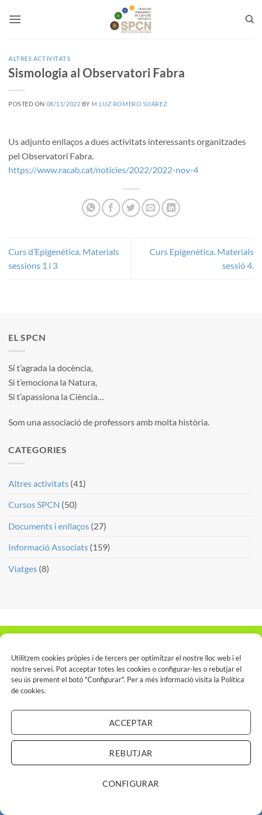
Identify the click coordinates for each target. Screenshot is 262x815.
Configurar (131, 783)
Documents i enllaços (48, 526)
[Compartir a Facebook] (111, 208)
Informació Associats (48, 547)
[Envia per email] (151, 208)
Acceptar (131, 723)
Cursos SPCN (34, 504)
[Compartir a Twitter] (131, 208)
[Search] (249, 19)
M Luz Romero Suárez (129, 103)
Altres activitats (39, 58)
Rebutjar (131, 753)
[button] (15, 19)
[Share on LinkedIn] (171, 208)
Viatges (22, 568)
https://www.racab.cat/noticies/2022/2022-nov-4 (103, 169)
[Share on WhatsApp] (91, 208)
